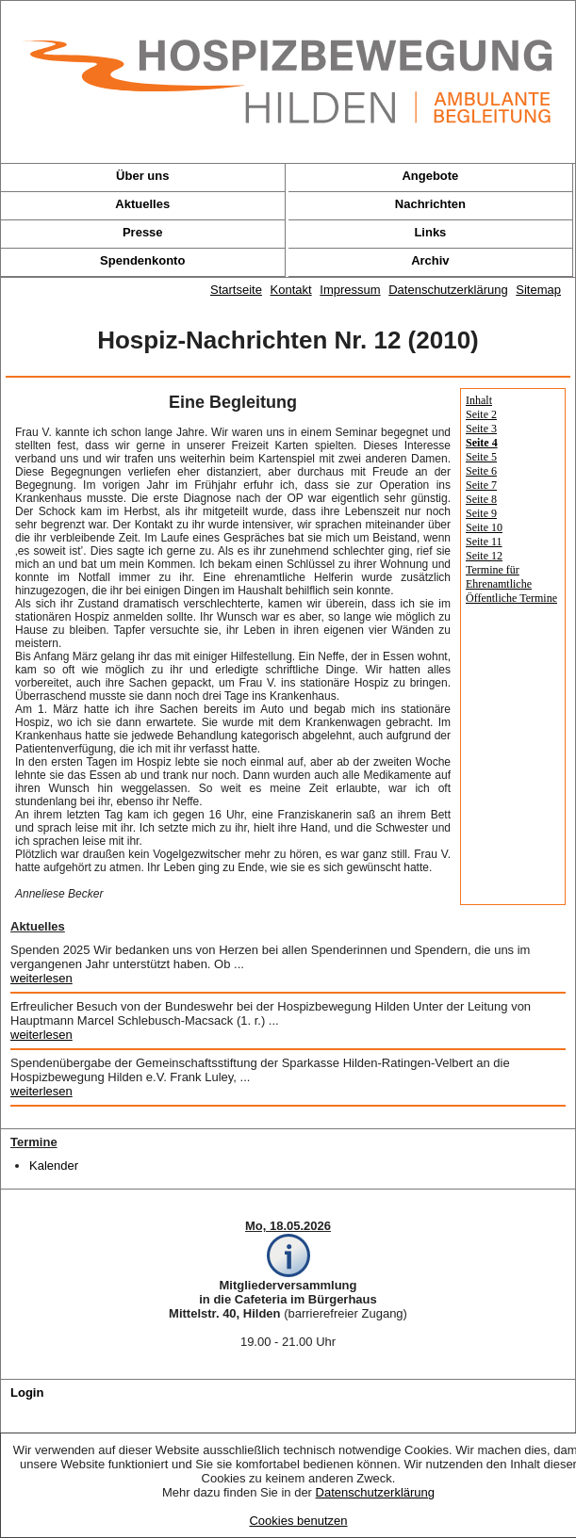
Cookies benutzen (298, 1521)
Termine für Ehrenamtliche (499, 577)
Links (430, 232)
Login (26, 1392)
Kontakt (291, 290)
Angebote (430, 176)
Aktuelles (142, 204)
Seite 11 (484, 541)
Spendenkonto (142, 260)
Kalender (53, 1165)
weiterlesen (41, 978)
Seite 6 (481, 471)
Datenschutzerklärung (375, 1492)
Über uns (142, 176)
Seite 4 (482, 442)
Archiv (430, 260)
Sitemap (538, 290)
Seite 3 (481, 428)
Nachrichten (430, 204)
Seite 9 (481, 513)
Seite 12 (484, 555)
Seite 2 (481, 414)
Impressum (350, 290)
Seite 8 (481, 499)
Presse (143, 232)
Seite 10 (484, 527)
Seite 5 (481, 456)
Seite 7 (481, 485)
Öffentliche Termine (511, 598)
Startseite (236, 290)
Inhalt (479, 400)
